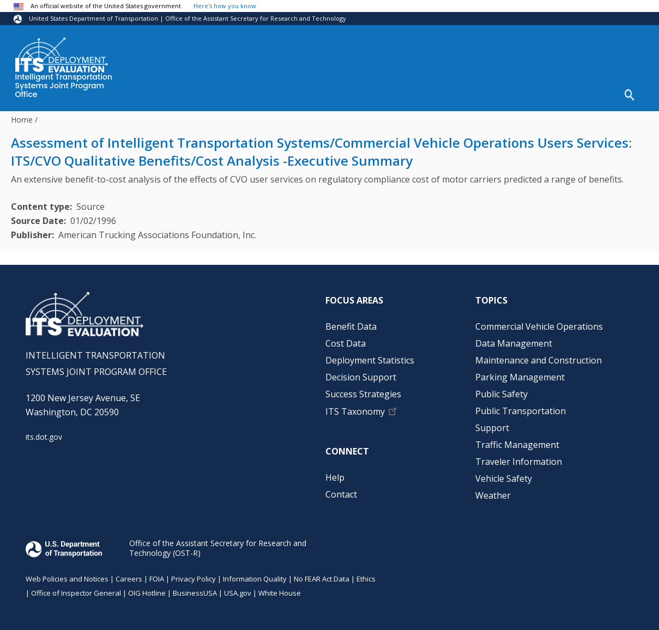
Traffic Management (517, 441)
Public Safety (501, 390)
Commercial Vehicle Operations (539, 323)
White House (279, 589)
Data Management (513, 340)
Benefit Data (184, 93)
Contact (341, 490)
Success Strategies (522, 93)
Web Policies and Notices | (71, 575)
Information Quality (255, 575)
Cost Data (249, 93)
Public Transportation (520, 407)
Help (588, 93)
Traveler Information (518, 458)
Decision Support (430, 93)
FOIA (156, 575)
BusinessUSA (195, 589)
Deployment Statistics (332, 93)
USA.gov (237, 589)
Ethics (366, 575)
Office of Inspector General (76, 589)
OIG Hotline (147, 589)
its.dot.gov (44, 433)
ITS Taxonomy (355, 408)
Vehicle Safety (503, 475)
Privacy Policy (193, 575)
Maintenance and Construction (538, 356)
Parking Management (520, 373)
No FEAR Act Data (321, 575)
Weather (493, 492)
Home (22, 116)
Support (492, 424)
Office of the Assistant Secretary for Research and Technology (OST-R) (217, 544)
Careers (129, 575)
